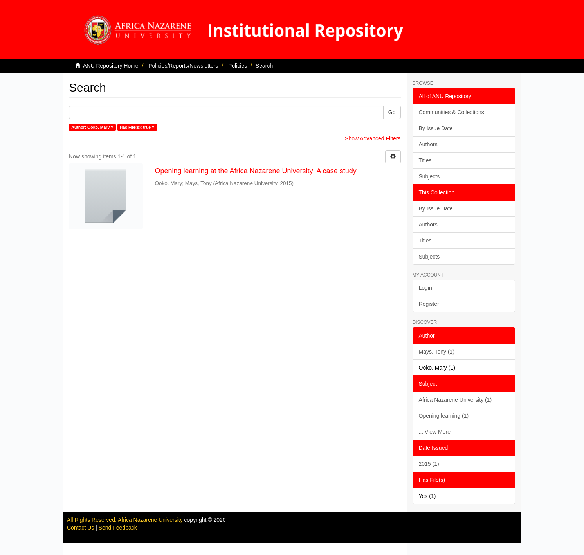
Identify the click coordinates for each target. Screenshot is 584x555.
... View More (435, 432)
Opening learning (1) (444, 416)
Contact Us (80, 527)
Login (425, 288)
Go (392, 112)
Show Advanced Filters (372, 138)
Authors (428, 144)
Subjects (429, 176)
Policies (237, 66)
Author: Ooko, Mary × (92, 127)
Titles (425, 160)
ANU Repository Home (111, 66)
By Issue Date (436, 128)
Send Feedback (118, 527)
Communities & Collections (451, 112)
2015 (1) (429, 464)
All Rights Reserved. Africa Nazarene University (125, 520)
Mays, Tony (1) (437, 351)
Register (429, 304)
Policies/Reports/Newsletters (183, 66)
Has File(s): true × (137, 127)
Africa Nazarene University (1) (455, 400)
